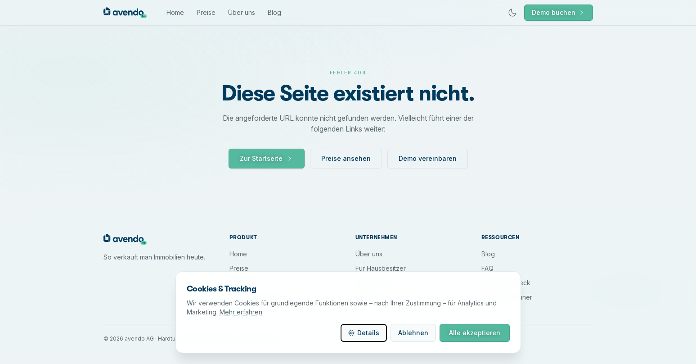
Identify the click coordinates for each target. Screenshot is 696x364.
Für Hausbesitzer (380, 268)
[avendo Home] (125, 12)
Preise (206, 12)
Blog (274, 12)
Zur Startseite (266, 158)
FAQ (487, 268)
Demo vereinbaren (428, 158)
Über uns (241, 12)
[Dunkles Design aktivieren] (512, 13)
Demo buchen (558, 12)
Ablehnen (413, 333)
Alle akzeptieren (474, 333)
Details (363, 333)
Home (175, 12)
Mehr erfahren (241, 312)
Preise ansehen (346, 158)
